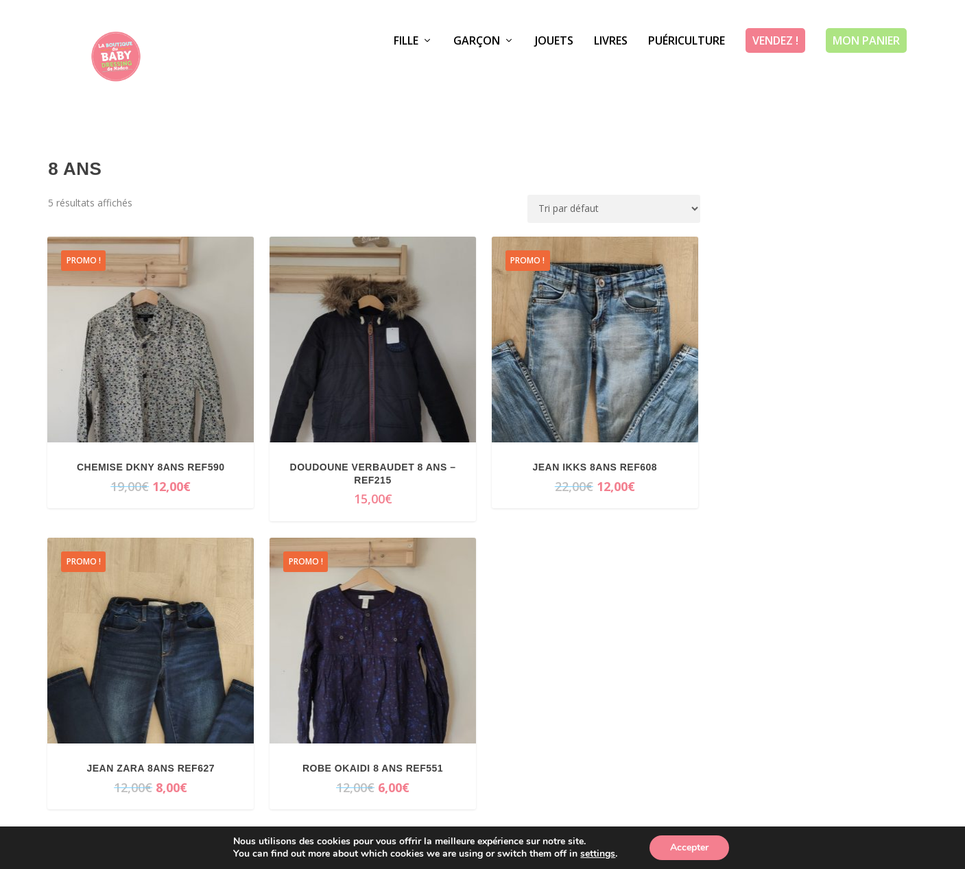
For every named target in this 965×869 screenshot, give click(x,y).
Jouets (554, 73)
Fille (406, 73)
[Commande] (613, 209)
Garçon (476, 73)
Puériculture (686, 73)
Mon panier (866, 72)
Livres (611, 73)
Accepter (689, 847)
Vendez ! (775, 72)
